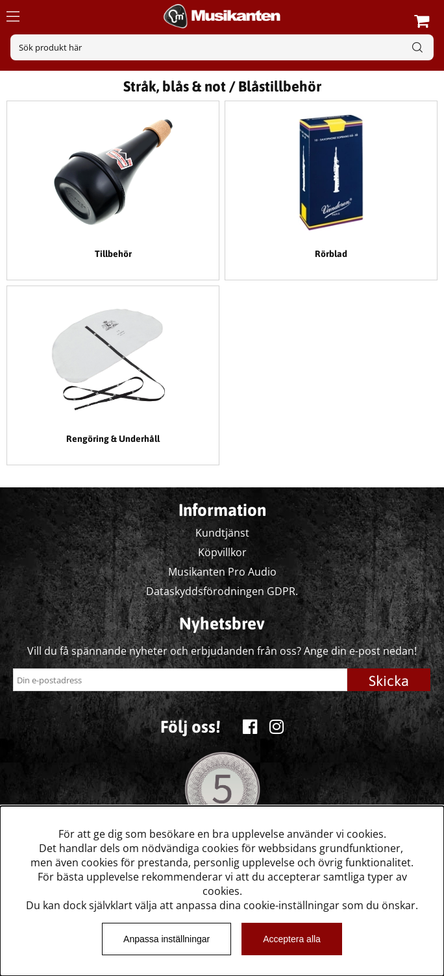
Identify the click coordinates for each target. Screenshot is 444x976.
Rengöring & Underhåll (113, 438)
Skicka (389, 680)
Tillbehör (113, 254)
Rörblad (331, 254)
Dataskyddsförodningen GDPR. (222, 591)
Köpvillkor (222, 552)
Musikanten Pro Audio (222, 572)
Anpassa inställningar (166, 939)
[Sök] (222, 47)
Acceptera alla (292, 939)
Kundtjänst (222, 533)
